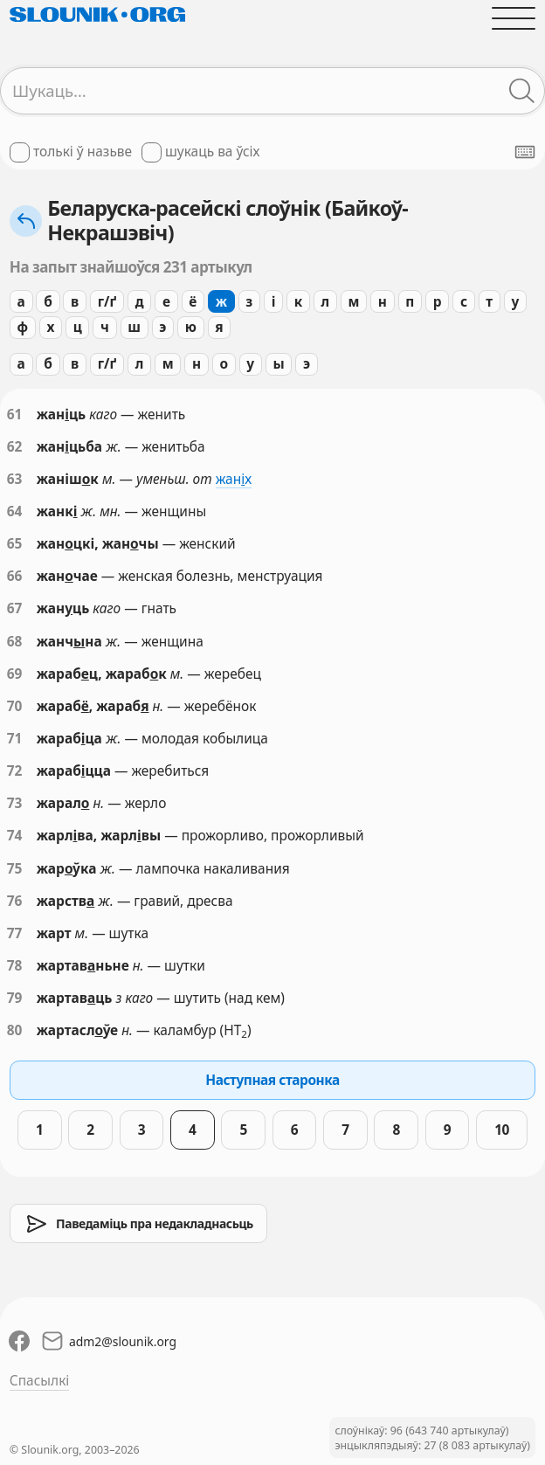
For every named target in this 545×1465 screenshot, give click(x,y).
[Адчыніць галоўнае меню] (513, 18)
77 (15, 933)
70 (15, 706)
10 (501, 1129)
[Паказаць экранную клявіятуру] (524, 152)
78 (15, 966)
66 (15, 576)
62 (15, 447)
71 (15, 738)
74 (15, 835)
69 (15, 674)
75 (15, 869)
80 (15, 1030)
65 (15, 544)
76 (15, 901)
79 (15, 998)
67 (15, 608)
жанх (234, 478)
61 (15, 414)
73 (15, 803)
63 (15, 479)
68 (15, 641)
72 (15, 771)
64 (15, 511)
